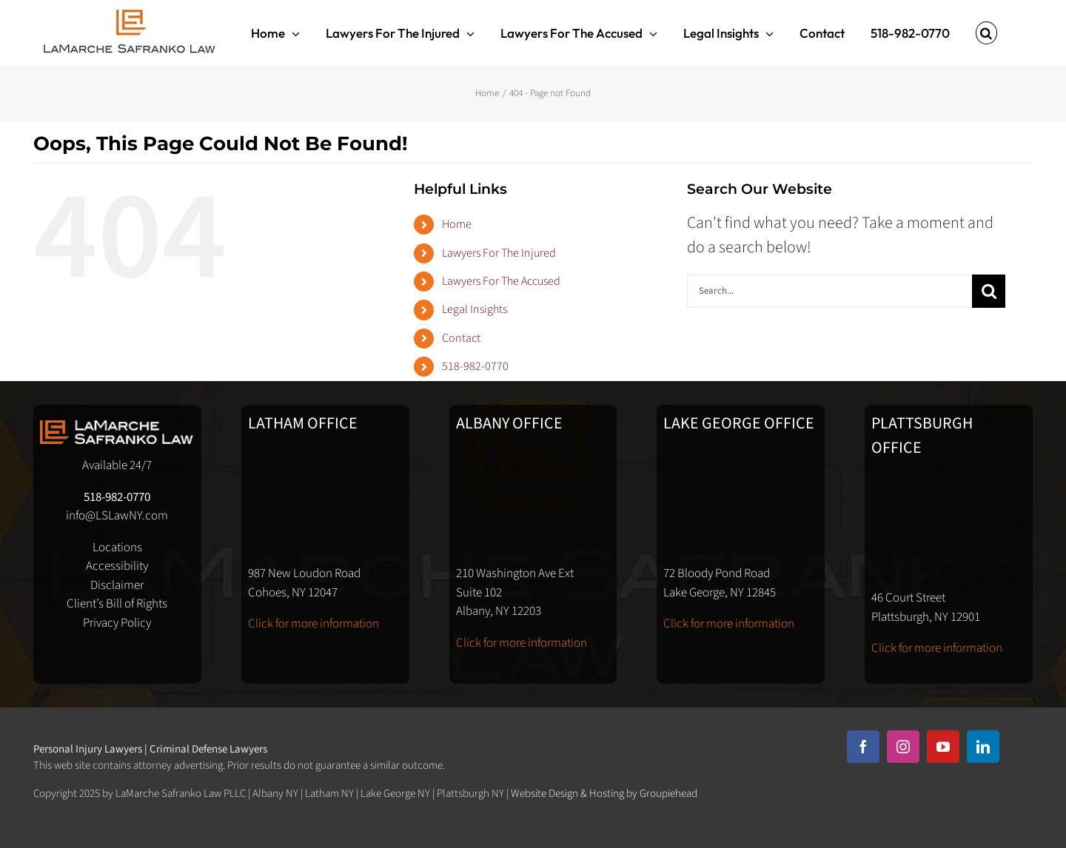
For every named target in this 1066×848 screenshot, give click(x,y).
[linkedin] (983, 746)
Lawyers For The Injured (499, 253)
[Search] (988, 291)
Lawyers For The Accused (501, 281)
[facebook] (863, 746)
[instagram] (903, 746)
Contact (461, 338)
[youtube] (943, 746)
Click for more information (313, 624)
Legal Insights (474, 309)
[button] (987, 33)
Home (457, 224)
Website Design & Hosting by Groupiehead (604, 793)
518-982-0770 (475, 366)
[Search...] (829, 291)
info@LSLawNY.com (117, 516)
